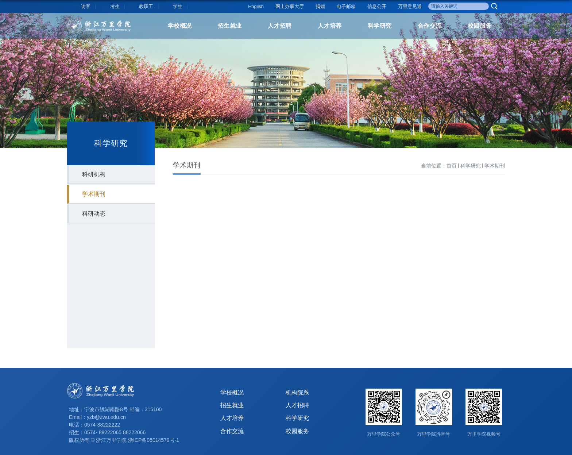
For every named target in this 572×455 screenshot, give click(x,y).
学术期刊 (494, 166)
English (256, 6)
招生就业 (230, 26)
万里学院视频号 (483, 434)
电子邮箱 (346, 6)
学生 (177, 6)
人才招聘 (280, 26)
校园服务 (480, 26)
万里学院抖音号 (433, 434)
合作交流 (430, 26)
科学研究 (380, 26)
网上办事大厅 (289, 6)
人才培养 (330, 26)
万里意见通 (410, 6)
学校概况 (180, 26)
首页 (452, 166)
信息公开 (376, 6)
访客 (85, 6)
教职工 (146, 6)
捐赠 (320, 6)
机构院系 (297, 392)
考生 (115, 6)
